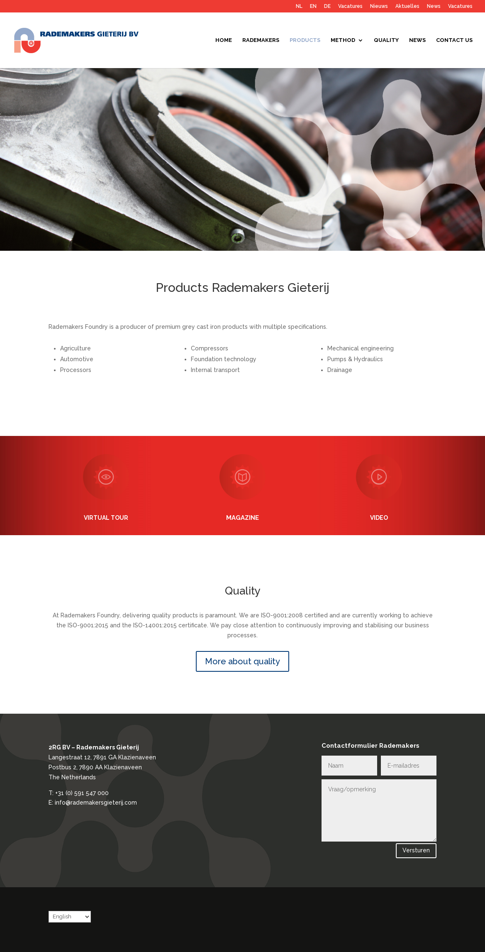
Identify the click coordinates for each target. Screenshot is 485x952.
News (434, 6)
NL (299, 6)
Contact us (454, 40)
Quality (386, 40)
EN (313, 6)
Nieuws (379, 6)
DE (327, 6)
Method (343, 40)
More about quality (242, 661)
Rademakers (260, 40)
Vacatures (350, 6)
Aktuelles (407, 6)
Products (305, 40)
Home (223, 40)
